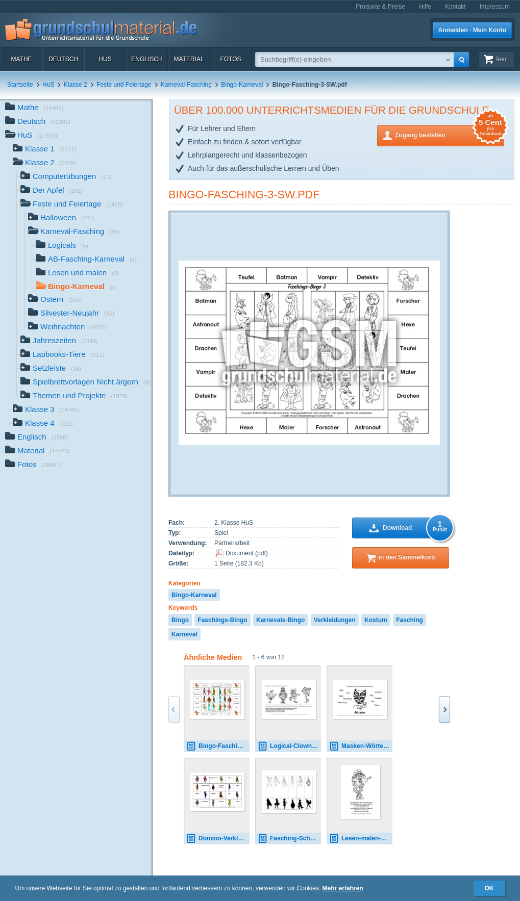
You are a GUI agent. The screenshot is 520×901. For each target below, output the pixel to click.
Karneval (184, 634)
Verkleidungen (335, 620)
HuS (104, 59)
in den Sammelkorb (407, 557)
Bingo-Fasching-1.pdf (218, 746)
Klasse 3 (46, 410)
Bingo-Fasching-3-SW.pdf (243, 194)
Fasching (409, 620)
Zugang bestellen (449, 134)
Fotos (230, 59)
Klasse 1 (44, 149)
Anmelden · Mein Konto (472, 30)
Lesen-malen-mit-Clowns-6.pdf (360, 838)
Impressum (495, 6)
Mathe (21, 59)
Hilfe (425, 6)
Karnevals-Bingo (280, 620)
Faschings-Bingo (222, 620)
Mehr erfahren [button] (343, 888)
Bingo (180, 620)
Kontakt (455, 6)
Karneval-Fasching (186, 84)
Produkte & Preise (380, 6)
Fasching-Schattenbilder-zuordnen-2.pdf (289, 838)
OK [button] (489, 888)
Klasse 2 (75, 84)
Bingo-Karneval (242, 84)
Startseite (20, 84)
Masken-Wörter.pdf (360, 746)
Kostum (375, 620)
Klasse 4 (43, 424)
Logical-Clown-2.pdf (289, 746)
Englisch (146, 59)
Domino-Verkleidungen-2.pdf (218, 838)
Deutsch (63, 59)
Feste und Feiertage (123, 84)
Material (189, 59)
